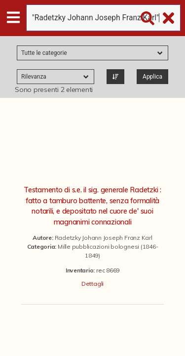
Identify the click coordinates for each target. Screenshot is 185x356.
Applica (152, 76)
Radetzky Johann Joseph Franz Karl (103, 237)
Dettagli (92, 283)
